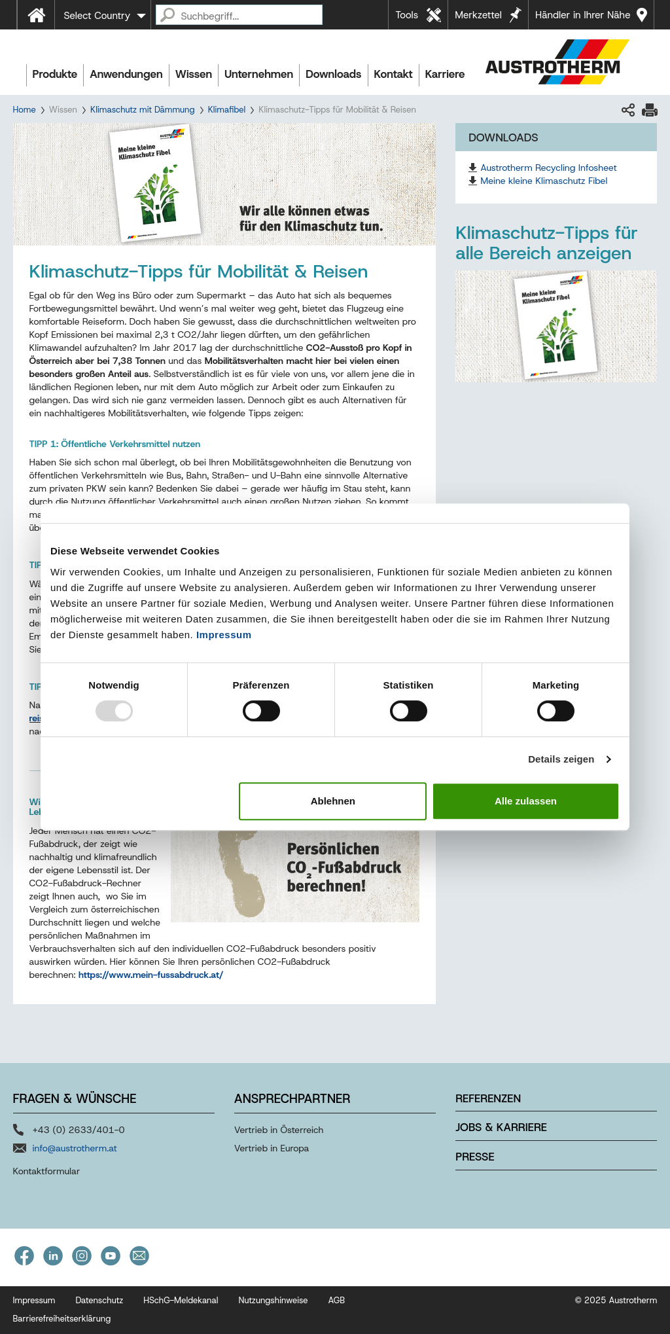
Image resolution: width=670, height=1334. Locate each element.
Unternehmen (258, 74)
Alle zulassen (526, 800)
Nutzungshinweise (273, 1300)
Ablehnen (333, 800)
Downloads (333, 74)
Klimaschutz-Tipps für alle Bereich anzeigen (546, 243)
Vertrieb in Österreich (279, 1130)
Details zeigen (561, 759)
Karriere (445, 74)
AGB (336, 1300)
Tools (406, 15)
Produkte (55, 74)
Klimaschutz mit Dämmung (142, 109)
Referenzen (488, 1098)
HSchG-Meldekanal (180, 1300)
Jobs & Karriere (501, 1127)
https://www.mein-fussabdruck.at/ (151, 975)
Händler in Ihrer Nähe (582, 15)
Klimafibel (227, 109)
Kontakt (393, 74)
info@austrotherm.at (75, 1148)
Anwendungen (126, 74)
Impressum (224, 634)
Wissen (193, 74)
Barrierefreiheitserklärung (62, 1318)
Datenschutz (99, 1300)
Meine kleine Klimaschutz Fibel (543, 181)
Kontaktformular (46, 1171)
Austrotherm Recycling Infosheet (548, 167)
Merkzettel (478, 15)
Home (24, 109)
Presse (474, 1156)
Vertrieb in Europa (271, 1148)
